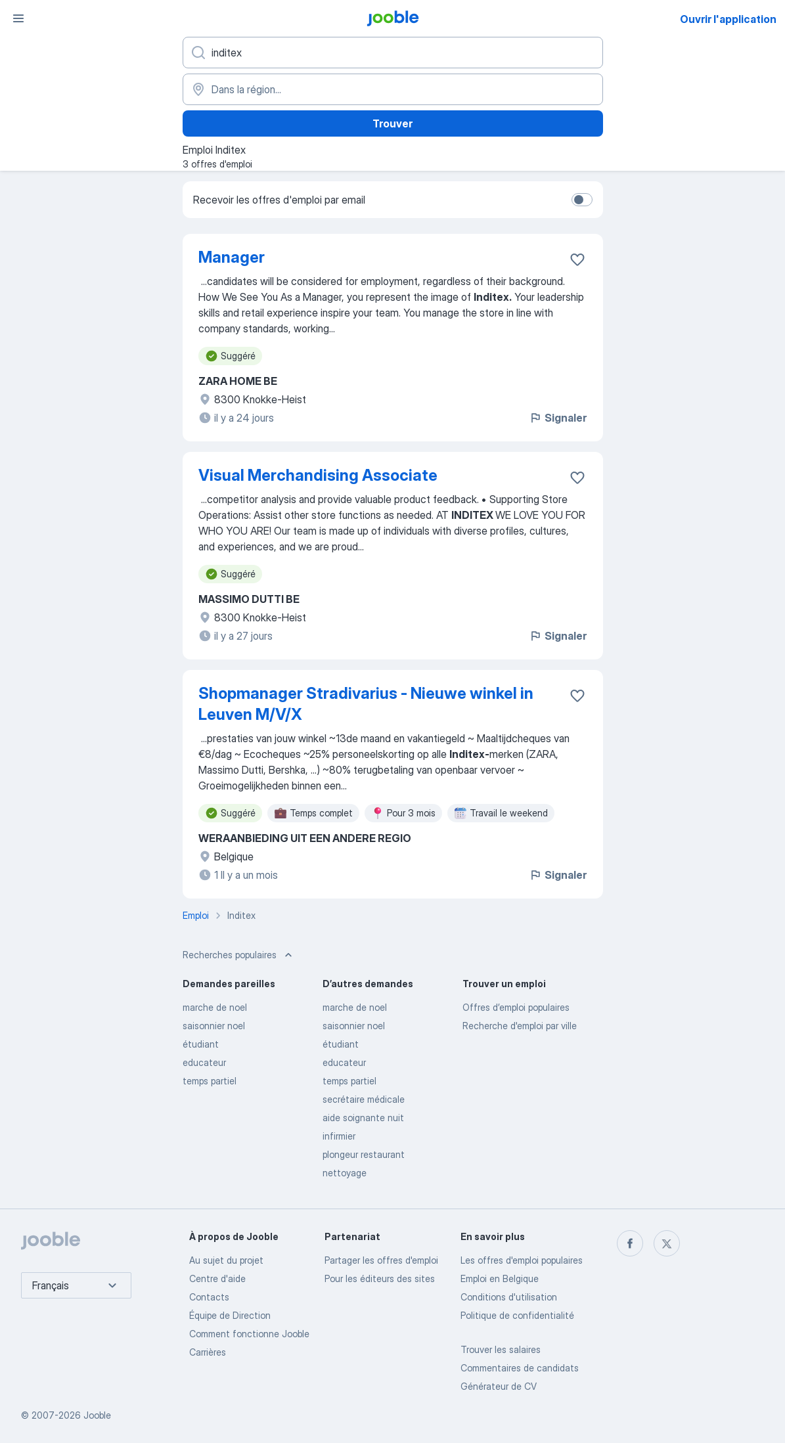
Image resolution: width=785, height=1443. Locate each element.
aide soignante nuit (363, 1117)
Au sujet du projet (226, 1260)
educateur (204, 1062)
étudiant (201, 1044)
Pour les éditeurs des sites (380, 1278)
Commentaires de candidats (519, 1367)
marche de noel (215, 1007)
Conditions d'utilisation (508, 1296)
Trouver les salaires (500, 1349)
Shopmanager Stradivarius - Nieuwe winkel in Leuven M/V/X (365, 704)
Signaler (558, 417)
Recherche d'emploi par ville (519, 1025)
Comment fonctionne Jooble (249, 1333)
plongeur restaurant (364, 1154)
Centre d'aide (217, 1278)
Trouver (392, 123)
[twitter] (667, 1243)
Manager (231, 257)
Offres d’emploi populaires (516, 1007)
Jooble (97, 1415)
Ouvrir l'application (728, 19)
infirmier (339, 1136)
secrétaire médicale (364, 1099)
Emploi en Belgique (499, 1278)
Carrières (207, 1352)
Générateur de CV (498, 1386)
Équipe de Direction (230, 1315)
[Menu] (18, 18)
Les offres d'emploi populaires (521, 1260)
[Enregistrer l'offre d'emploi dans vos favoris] (577, 259)
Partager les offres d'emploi (381, 1260)
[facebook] (630, 1243)
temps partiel (209, 1080)
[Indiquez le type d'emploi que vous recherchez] (393, 52)
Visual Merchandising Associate (317, 475)
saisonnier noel (214, 1025)
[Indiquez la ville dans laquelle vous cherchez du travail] (393, 89)
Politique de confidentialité (517, 1315)
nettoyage (345, 1172)
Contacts (209, 1296)
